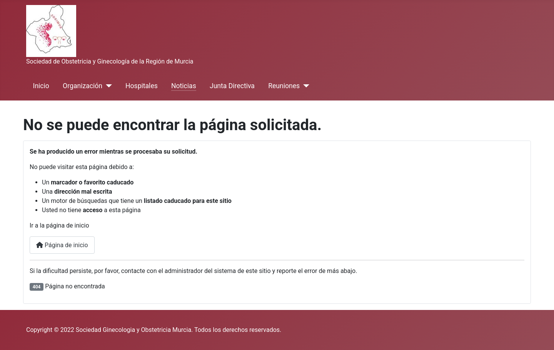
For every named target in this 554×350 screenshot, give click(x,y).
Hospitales (141, 86)
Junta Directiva (232, 86)
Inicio (41, 86)
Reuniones (284, 86)
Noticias (183, 86)
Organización (82, 86)
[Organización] (107, 86)
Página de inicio (62, 245)
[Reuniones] (304, 86)
